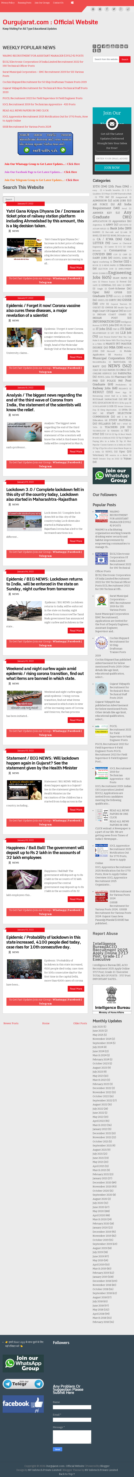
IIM (125, 311)
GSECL (101, 300)
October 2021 (101, 1141)
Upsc (122, 451)
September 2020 (102, 1194)
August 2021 (100, 1149)
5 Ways (107, 194)
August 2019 (100, 1248)
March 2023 (100, 1080)
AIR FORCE (100, 204)
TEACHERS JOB (115, 427)
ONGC (123, 369)
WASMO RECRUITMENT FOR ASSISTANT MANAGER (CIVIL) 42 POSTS (43, 55)
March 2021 (99, 1170)
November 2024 (102, 1038)
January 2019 (100, 1276)
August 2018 (100, 1297)
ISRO (129, 325)
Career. (110, 247)
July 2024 (98, 1047)
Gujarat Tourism (119, 304)
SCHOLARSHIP (99, 406)
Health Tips (123, 308)
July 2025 (98, 1026)
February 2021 (101, 1174)
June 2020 (98, 1207)
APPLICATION (100, 221)
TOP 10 (108, 434)
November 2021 (102, 1137)
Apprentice (119, 221)
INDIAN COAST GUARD (111, 314)
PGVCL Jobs (104, 377)
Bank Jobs (117, 228)
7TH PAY (104, 197)
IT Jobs (100, 329)
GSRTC (113, 300)
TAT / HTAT (122, 424)
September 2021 (102, 1145)
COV (115, 254)
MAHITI (110, 343)
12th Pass (114, 186)
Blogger (105, 1466)
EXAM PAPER (120, 278)
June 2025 (98, 1030)
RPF (125, 399)
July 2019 (98, 1252)
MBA (112, 347)
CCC (120, 247)
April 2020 (99, 1215)
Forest (123, 281)
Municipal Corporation (109, 358)
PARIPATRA (124, 373)
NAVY (96, 366)
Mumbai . (120, 355)
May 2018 (98, 1309)
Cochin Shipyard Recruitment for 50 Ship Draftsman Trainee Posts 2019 (45, 82)
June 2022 (98, 1112)
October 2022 (101, 1096)
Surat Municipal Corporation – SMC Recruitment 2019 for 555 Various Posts (120, 603)
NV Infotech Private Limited (44, 1470)
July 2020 (98, 1203)
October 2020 (101, 1190)
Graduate (99, 296)
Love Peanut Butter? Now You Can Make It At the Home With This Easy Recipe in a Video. (112, 340)
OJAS (95, 370)
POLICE (111, 380)
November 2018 (102, 1285)
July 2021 (98, 1153)
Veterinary (98, 455)
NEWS (15, 231)
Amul (124, 208)
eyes (95, 282)
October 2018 (101, 1289)
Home (46, 1023)
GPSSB (118, 292)
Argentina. (97, 225)
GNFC (128, 285)
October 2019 (101, 1240)
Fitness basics (108, 282)
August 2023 (100, 1067)
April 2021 (99, 1166)
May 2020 (98, 1211)
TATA (95, 427)
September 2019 (102, 1244)
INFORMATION (103, 321)
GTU (102, 304)
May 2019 (98, 1260)
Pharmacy (120, 376)
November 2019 (102, 1235)
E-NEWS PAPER (109, 265)
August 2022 (100, 1104)
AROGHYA (124, 225)
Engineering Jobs (112, 275)
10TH (96, 186)
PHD (95, 380)
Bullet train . (125, 236)
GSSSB (126, 300)
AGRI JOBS (119, 200)
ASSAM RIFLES (99, 229)
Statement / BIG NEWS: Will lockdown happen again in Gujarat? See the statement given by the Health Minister (42, 763)
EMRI (103, 273)
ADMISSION (100, 200)
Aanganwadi (121, 197)
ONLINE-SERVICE (102, 373)
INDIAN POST (105, 317)
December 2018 (102, 1281)
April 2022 (99, 1121)
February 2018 (101, 1322)
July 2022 (98, 1108)
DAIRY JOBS (100, 257)
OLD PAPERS (109, 370)
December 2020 (102, 1182)
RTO (117, 403)
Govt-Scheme (117, 288)
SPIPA (125, 409)
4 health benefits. (112, 190)
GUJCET (97, 307)
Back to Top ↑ (67, 1474)
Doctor (118, 261)
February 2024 (101, 1059)
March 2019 (99, 1268)
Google (100, 289)
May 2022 (98, 1117)
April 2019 (99, 1264)
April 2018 (99, 1313)
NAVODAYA (119, 362)
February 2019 (101, 1272)
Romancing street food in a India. (110, 396)
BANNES (96, 232)
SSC (95, 413)
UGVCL (109, 451)
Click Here (73, 164)
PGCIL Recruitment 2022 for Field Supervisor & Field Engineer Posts (43, 98)
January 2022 (100, 1129)
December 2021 (102, 1133)
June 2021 (98, 1158)
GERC (119, 285)
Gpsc (96, 292)
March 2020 (100, 1219)
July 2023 (98, 1071)
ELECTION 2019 (105, 269)
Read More (76, 267)
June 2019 (98, 1256)
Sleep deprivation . (109, 410)
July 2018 (98, 1301)
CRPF (125, 254)
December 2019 (102, 1231)
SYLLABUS (104, 423)
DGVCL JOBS (120, 258)
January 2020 (100, 1227)
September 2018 (102, 1293)
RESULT (98, 392)
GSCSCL (117, 296)
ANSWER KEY (102, 212)
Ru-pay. (125, 403)
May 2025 (98, 1034)
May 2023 (98, 1075)
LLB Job (125, 332)
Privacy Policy (7, 3)
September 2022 (102, 1100)
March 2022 (100, 1125)
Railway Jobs (102, 388)
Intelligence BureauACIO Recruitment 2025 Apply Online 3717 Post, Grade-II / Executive (110, 951)
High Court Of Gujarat (105, 310)
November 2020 (102, 1186)
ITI (122, 329)
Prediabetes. (121, 385)
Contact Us (58, 3)
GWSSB (109, 307)
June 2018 (98, 1305)
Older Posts (80, 1023)
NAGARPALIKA (99, 362)
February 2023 (101, 1084)
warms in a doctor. (119, 455)
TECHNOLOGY (99, 431)
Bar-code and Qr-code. (117, 232)
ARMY (109, 224)
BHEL (96, 235)
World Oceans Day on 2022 (106, 459)
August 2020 (100, 1199)
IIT (130, 311)
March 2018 (99, 1317)
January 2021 (100, 1178)
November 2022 (102, 1092)
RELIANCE (123, 388)
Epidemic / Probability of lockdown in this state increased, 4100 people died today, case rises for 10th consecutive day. (43, 942)
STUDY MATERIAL (120, 420)
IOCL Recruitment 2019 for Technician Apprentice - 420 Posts (39, 104)
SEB (111, 406)
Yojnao (127, 458)
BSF (105, 235)
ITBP (115, 329)
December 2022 (102, 1088)
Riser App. (121, 392)
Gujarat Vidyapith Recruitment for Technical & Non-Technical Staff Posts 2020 (120, 690)
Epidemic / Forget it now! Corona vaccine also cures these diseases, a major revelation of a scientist (43, 310)
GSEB (128, 296)
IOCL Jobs (108, 325)
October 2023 (101, 1063)
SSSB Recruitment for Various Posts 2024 (27, 126)
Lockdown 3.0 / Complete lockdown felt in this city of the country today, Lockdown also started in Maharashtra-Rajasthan (45, 494)
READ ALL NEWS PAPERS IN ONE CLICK (26, 110)
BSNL (114, 235)
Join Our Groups (42, 3)
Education (125, 265)
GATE (95, 285)
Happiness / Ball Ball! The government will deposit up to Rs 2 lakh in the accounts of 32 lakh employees (45, 852)
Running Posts (24, 3)
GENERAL (106, 285)
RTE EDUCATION (102, 402)
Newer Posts (10, 1023)
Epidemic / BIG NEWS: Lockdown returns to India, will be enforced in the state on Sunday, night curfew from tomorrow (44, 583)
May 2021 (98, 1162)
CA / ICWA (105, 239)
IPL (121, 325)
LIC (112, 333)
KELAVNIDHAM (99, 333)
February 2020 (101, 1223)
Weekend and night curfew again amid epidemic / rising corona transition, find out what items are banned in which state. (45, 673)
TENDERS (115, 431)
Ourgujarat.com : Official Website (50, 22)
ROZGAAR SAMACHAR (105, 399)
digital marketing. (101, 262)
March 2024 (100, 1055)
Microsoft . (112, 351)
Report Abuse (105, 933)
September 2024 (102, 1043)
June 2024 (98, 1051)
